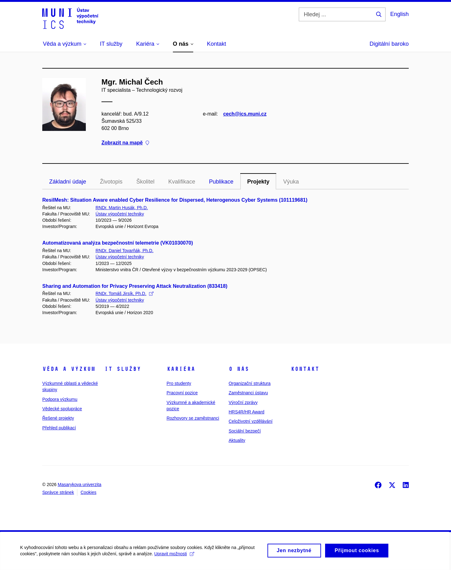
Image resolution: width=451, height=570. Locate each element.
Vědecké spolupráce (62, 408)
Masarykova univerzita (79, 484)
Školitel (145, 182)
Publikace (221, 182)
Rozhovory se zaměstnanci (193, 418)
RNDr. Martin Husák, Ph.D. (122, 207)
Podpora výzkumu (59, 399)
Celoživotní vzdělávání (250, 421)
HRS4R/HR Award (246, 411)
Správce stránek (58, 492)
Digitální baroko (389, 44)
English (399, 14)
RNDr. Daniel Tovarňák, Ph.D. (124, 250)
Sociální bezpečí (245, 430)
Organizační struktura (250, 383)
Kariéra (181, 368)
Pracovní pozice (182, 392)
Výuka (291, 182)
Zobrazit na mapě (125, 142)
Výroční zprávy (243, 402)
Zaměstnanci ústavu (248, 392)
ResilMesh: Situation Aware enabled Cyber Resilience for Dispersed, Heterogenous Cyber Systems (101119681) (175, 200)
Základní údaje (67, 182)
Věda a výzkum (68, 368)
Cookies (88, 492)
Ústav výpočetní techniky (120, 213)
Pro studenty (179, 383)
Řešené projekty (58, 418)
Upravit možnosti (176, 556)
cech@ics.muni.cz (245, 114)
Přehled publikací (59, 427)
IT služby (122, 368)
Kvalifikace (181, 182)
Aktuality (237, 440)
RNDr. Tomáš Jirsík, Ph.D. (124, 293)
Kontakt (305, 368)
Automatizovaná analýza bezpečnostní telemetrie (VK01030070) (117, 243)
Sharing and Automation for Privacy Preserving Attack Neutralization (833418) (134, 286)
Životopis (111, 182)
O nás (239, 368)
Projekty (258, 182)
